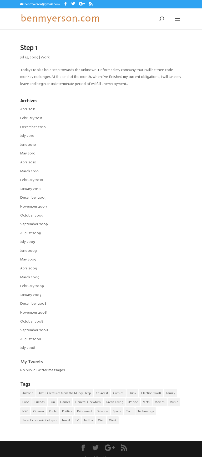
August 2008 (30, 339)
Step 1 (28, 48)
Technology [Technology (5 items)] (146, 411)
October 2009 (31, 215)
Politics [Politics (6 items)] (67, 411)
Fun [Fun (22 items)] (52, 402)
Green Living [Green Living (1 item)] (114, 402)
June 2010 (28, 144)
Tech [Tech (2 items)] (129, 411)
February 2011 (31, 118)
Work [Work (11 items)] (113, 420)
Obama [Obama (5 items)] (38, 411)
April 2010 (28, 162)
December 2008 (33, 303)
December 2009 (33, 197)
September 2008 (34, 330)
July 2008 (27, 347)
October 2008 (31, 321)
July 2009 (27, 241)
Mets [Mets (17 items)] (146, 402)
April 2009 (28, 268)
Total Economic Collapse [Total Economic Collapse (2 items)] (39, 420)
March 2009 (29, 277)
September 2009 (34, 224)
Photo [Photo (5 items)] (53, 411)
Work (45, 57)
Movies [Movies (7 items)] (160, 402)
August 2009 (30, 233)
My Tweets (31, 362)
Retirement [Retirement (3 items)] (84, 411)
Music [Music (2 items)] (174, 402)
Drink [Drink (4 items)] (132, 393)
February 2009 (32, 286)
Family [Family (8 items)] (170, 393)
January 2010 (30, 189)
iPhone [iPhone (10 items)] (133, 402)
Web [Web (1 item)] (101, 420)
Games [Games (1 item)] (65, 402)
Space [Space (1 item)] (117, 411)
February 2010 (31, 180)
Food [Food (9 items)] (25, 402)
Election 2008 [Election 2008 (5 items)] (151, 393)
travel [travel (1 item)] (66, 420)
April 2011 (27, 109)
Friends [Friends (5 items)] (39, 402)
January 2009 (31, 295)
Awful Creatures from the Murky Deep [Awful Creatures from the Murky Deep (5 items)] (64, 393)
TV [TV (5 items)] (77, 420)
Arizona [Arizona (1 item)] (27, 393)
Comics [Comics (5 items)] (118, 393)
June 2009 (28, 250)
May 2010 (28, 153)
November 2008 (33, 312)
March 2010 (29, 171)
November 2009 (33, 206)
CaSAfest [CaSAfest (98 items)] (102, 393)
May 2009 (28, 259)
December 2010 (33, 127)
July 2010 (27, 135)
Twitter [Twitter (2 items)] (88, 420)
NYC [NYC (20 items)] (25, 411)
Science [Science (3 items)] (102, 411)
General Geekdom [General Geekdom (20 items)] (88, 402)
